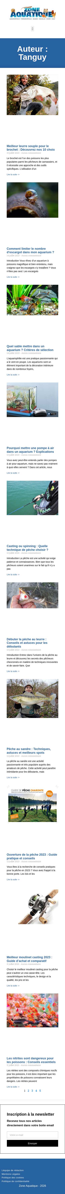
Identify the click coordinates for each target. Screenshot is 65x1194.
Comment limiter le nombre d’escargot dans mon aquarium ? (30, 250)
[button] (32, 29)
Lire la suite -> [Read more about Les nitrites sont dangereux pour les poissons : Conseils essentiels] (13, 1087)
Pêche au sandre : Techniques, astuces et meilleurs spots (29, 750)
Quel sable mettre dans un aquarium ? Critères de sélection (30, 348)
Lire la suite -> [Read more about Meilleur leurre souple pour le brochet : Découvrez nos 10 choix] (13, 174)
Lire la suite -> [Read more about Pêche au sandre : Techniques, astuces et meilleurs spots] (13, 777)
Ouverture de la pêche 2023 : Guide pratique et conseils (32, 856)
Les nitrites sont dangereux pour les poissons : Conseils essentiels (31, 1060)
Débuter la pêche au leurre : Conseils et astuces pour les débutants (27, 643)
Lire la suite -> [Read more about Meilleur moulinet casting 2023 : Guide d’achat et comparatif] (13, 986)
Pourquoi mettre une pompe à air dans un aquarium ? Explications (30, 449)
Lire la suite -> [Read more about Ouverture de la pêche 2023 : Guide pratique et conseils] (13, 879)
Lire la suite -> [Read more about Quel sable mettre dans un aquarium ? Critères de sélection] (13, 375)
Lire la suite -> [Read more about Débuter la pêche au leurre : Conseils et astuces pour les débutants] (13, 671)
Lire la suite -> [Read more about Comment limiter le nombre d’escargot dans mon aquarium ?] (13, 277)
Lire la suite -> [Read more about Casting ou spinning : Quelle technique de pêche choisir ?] (13, 574)
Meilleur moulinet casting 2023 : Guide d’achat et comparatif (29, 959)
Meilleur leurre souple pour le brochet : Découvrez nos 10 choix (31, 147)
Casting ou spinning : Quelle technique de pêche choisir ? (27, 548)
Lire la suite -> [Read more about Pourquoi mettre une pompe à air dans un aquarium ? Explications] (13, 473)
